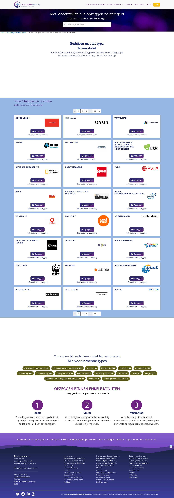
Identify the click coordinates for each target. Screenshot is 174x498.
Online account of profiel (36, 368)
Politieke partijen (103, 477)
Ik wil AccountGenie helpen (25, 481)
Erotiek (66, 470)
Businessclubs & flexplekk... (74, 463)
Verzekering (25, 373)
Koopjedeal (71, 142)
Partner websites (20, 474)
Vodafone (21, 216)
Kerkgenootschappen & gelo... (108, 456)
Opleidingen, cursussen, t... (106, 473)
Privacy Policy (139, 494)
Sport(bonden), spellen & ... (139, 458)
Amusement (69, 456)
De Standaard (122, 216)
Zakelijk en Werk (64, 373)
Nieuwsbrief (108, 368)
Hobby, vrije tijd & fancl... (73, 477)
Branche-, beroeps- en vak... (74, 461)
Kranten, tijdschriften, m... (106, 461)
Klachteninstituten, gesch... (106, 458)
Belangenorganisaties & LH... (75, 458)
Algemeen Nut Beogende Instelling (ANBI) (65, 378)
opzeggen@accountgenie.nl (26, 468)
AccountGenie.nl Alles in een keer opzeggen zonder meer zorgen (124, 145)
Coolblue (70, 216)
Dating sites (68, 465)
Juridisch (67, 482)
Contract (122, 373)
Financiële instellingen (72, 473)
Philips (118, 290)
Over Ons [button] (139, 4)
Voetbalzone (23, 290)
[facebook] (23, 494)
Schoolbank (22, 118)
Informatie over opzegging (37, 135)
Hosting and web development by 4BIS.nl (115, 494)
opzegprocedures (96, 4)
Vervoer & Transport (136, 468)
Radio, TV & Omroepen (105, 480)
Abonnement (142, 368)
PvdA (117, 167)
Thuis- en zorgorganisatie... (139, 463)
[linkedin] (28, 494)
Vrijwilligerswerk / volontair (116, 378)
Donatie (91, 368)
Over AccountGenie (22, 477)
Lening (136, 373)
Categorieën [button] (114, 4)
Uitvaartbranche (135, 465)
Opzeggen (37, 131)
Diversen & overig (71, 468)
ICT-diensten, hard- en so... (74, 480)
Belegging (150, 373)
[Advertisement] (67, 76)
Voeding (132, 473)
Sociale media (101, 482)
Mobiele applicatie (104, 373)
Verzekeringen (134, 470)
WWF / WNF (21, 265)
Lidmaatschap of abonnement (67, 368)
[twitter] (18, 494)
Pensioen (125, 368)
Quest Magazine (73, 167)
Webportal (133, 475)
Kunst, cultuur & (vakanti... (106, 463)
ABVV (18, 192)
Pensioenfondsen (103, 475)
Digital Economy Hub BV (83, 494)
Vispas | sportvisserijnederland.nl (130, 193)
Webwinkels (133, 477)
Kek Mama (70, 118)
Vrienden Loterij (124, 241)
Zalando (70, 265)
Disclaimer (131, 494)
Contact (17, 479)
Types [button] (127, 4)
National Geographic (27, 167)
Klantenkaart (84, 373)
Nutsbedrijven (101, 470)
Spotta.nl (70, 241)
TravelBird (121, 118)
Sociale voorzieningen (137, 456)
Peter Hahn (71, 290)
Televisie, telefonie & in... (138, 461)
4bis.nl (19, 142)
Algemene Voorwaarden (151, 494)
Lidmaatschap (44, 373)
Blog (149, 4)
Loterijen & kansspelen (105, 465)
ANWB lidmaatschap (126, 265)
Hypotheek (93, 378)
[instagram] (33, 494)
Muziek (99, 468)
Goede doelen (69, 475)
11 (95, 111)
